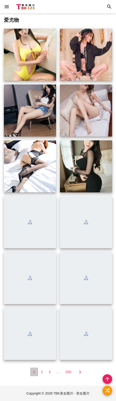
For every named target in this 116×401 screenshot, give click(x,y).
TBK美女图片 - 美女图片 (71, 393)
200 (68, 372)
